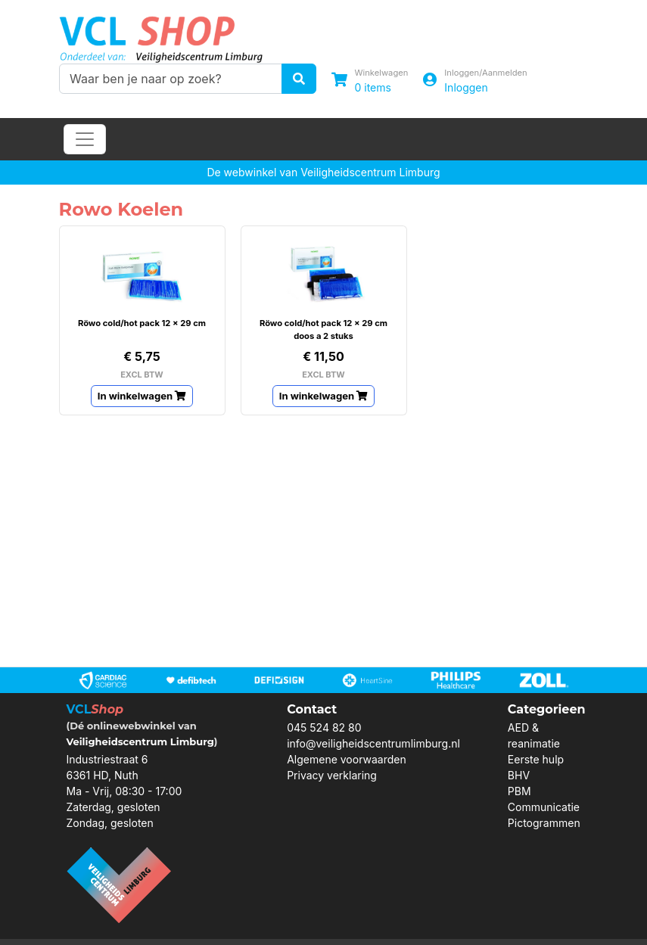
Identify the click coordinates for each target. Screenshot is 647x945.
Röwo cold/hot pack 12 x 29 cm (142, 323)
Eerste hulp (536, 759)
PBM (519, 791)
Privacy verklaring (332, 775)
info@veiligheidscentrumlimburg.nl (373, 743)
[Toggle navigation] (85, 139)
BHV (519, 775)
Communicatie (544, 806)
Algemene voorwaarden (346, 759)
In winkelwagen (142, 396)
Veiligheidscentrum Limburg (140, 741)
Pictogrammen (544, 822)
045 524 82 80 (324, 727)
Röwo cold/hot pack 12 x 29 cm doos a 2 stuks (323, 329)
